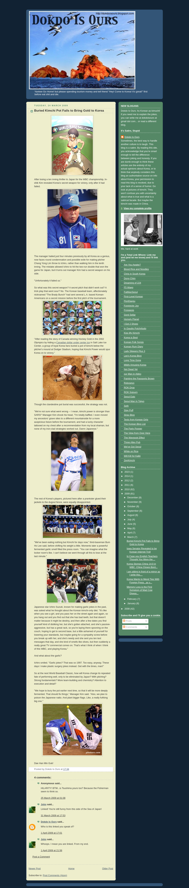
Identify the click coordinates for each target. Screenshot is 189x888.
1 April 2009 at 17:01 (51, 833)
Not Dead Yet (131, 369)
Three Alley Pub (132, 442)
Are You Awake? (132, 264)
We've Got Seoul (132, 446)
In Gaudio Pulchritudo (135, 328)
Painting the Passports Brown (139, 378)
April (130, 532)
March (131, 537)
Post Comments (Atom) (55, 875)
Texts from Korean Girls (136, 419)
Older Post (107, 868)
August (131, 515)
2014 (127, 476)
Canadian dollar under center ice (73, 342)
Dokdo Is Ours (49, 822)
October (131, 506)
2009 (127, 493)
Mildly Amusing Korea (135, 365)
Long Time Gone (132, 360)
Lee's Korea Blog (133, 356)
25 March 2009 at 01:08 (53, 798)
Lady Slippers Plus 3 (134, 351)
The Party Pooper (133, 428)
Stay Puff (128, 410)
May (129, 528)
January (131, 603)
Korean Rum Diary (133, 346)
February (132, 599)
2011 (127, 485)
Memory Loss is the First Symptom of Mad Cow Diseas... (139, 590)
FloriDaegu (129, 301)
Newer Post (35, 868)
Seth (126, 406)
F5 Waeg (128, 287)
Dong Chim (129, 278)
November (133, 502)
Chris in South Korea (134, 274)
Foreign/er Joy (131, 305)
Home (71, 868)
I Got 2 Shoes (131, 324)
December (133, 497)
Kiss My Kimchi (132, 333)
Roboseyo (129, 383)
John (43, 804)
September (133, 511)
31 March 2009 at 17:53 (53, 815)
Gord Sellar (130, 315)
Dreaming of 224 (132, 283)
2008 (127, 609)
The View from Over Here (137, 433)
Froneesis (129, 310)
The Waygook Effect (134, 437)
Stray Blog (129, 415)
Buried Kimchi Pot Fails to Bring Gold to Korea (69, 110)
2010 (127, 489)
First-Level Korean (133, 296)
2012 (127, 480)
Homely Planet (131, 319)
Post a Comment (41, 856)
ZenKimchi (129, 460)
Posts (127, 621)
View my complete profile (138, 208)
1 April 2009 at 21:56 (51, 850)
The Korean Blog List (135, 424)
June (130, 524)
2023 (127, 472)
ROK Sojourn (131, 392)
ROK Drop (129, 387)
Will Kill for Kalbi (132, 456)
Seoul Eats (129, 396)
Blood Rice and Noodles (136, 269)
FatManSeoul (131, 292)
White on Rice (131, 451)
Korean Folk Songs (134, 342)
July (129, 519)
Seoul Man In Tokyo (134, 401)
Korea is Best (131, 337)
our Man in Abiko (132, 374)
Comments (130, 627)
